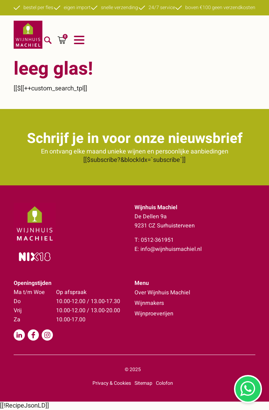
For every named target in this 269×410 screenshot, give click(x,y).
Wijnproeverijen (153, 313)
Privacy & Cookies (111, 383)
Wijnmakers (149, 303)
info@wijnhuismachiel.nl (171, 249)
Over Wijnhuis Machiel (162, 292)
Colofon (164, 383)
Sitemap (143, 383)
